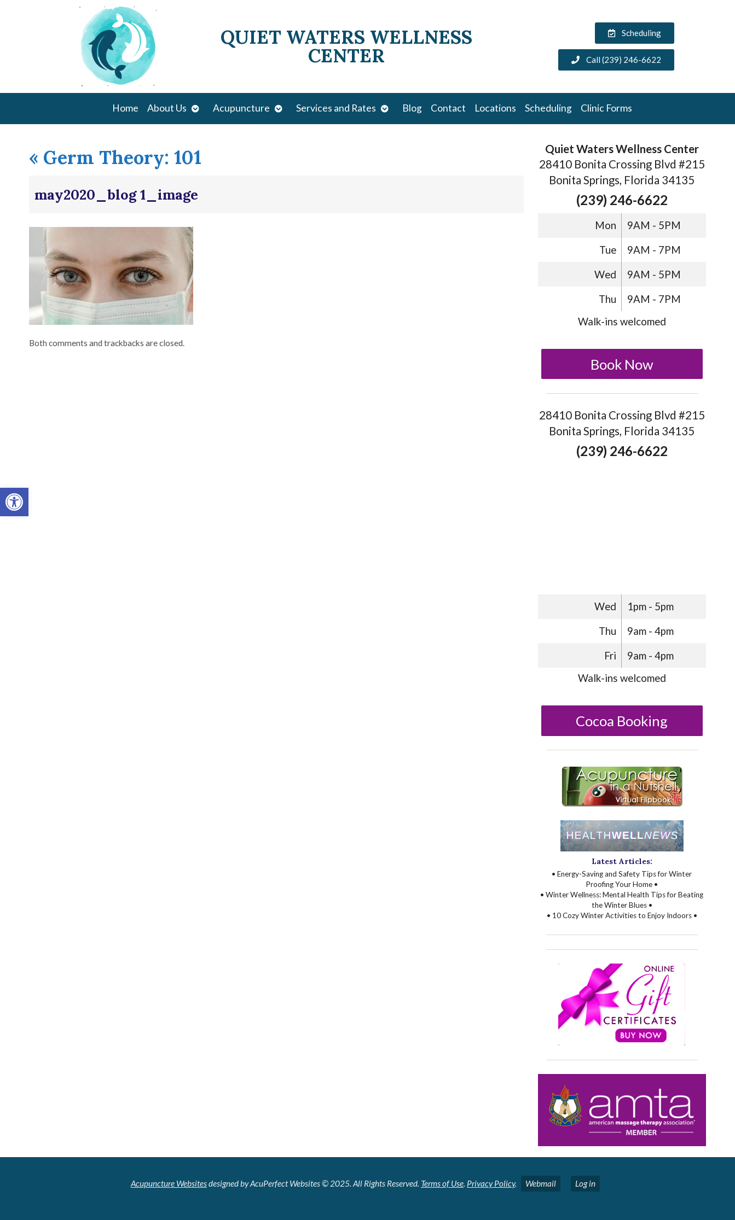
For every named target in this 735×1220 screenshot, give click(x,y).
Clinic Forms (606, 108)
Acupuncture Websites (169, 1183)
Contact (448, 108)
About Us (167, 108)
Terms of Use (442, 1183)
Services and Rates (336, 108)
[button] (14, 502)
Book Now (622, 364)
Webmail (540, 1183)
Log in (585, 1183)
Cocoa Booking (622, 721)
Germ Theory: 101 (115, 157)
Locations (495, 108)
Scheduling (548, 108)
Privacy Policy (491, 1183)
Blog (412, 108)
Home (125, 108)
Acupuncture (241, 108)
